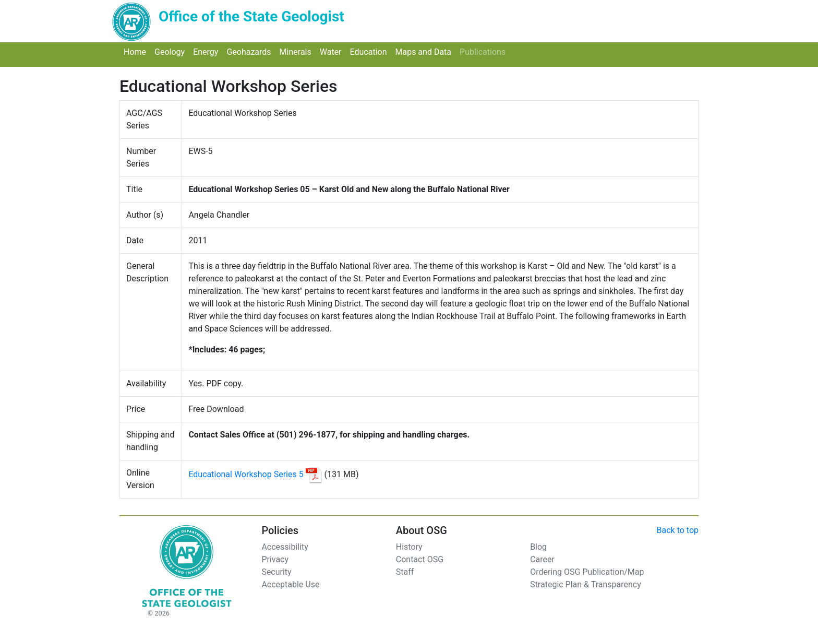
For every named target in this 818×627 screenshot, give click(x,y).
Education (370, 51)
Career (542, 559)
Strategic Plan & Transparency (585, 584)
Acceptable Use (290, 584)
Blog (538, 547)
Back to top (678, 530)
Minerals (298, 51)
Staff (405, 572)
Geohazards (250, 51)
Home (137, 51)
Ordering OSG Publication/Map (587, 572)
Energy (207, 51)
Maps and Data (425, 51)
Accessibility (284, 547)
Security (276, 572)
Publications (485, 51)
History (409, 547)
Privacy (274, 559)
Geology (171, 51)
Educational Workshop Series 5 (245, 475)
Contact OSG (419, 559)
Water (333, 51)
